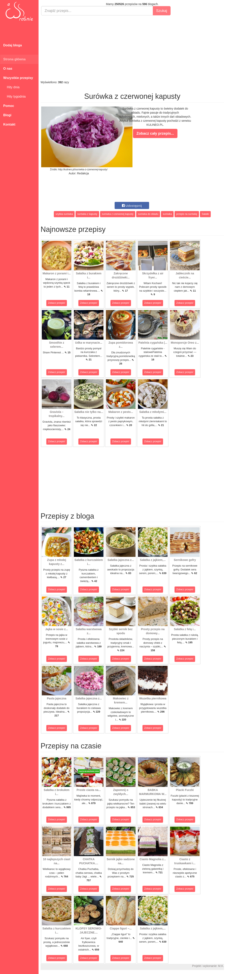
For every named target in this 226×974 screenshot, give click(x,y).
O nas (7, 68)
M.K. (221, 966)
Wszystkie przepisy (18, 78)
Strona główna (14, 59)
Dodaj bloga (12, 45)
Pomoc (8, 106)
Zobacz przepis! (56, 303)
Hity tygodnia (14, 96)
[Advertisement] (132, 47)
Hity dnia (11, 87)
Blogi (7, 115)
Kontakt (9, 124)
